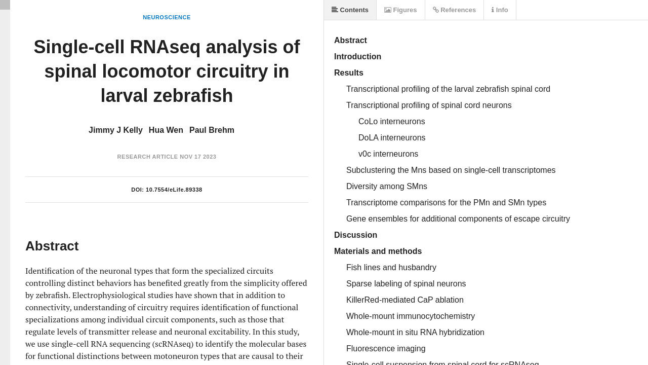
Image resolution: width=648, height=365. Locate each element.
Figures (400, 10)
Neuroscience (167, 17)
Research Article (147, 157)
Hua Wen (166, 130)
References (454, 10)
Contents (350, 10)
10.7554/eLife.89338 (174, 190)
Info (500, 10)
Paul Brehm (211, 130)
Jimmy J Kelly (116, 130)
